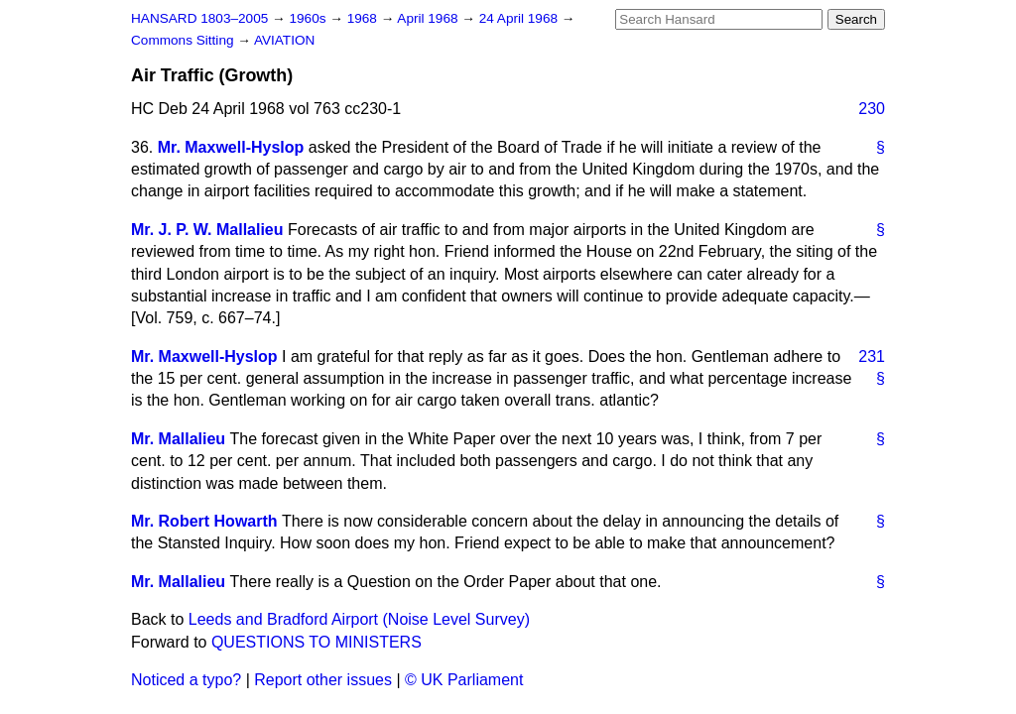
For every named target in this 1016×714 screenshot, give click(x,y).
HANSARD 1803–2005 (199, 18)
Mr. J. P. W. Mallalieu (207, 229)
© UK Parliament (464, 679)
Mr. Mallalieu (178, 438)
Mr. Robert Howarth (204, 521)
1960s (309, 18)
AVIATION (284, 40)
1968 (364, 18)
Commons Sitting (184, 40)
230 (871, 108)
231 (871, 356)
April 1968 (429, 18)
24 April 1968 (520, 18)
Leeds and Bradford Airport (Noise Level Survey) (359, 619)
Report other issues (323, 679)
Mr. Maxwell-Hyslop (231, 147)
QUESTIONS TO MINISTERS (316, 642)
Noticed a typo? (186, 679)
